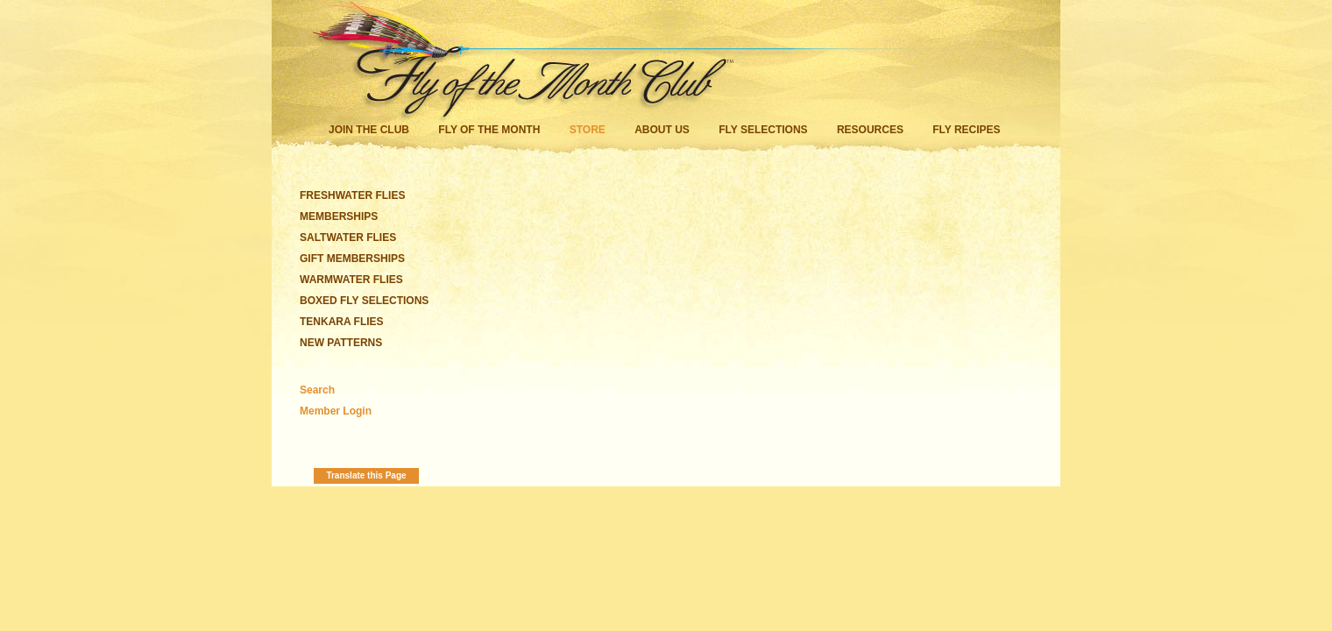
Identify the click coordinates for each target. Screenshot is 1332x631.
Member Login (336, 411)
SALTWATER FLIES (348, 237)
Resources (870, 130)
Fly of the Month (489, 130)
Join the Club (369, 130)
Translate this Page (366, 475)
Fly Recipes (966, 130)
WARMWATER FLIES (351, 279)
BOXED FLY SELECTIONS (364, 300)
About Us (662, 130)
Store (588, 130)
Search (317, 390)
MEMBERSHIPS (339, 216)
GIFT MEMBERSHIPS (352, 258)
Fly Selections (765, 130)
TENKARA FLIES (342, 322)
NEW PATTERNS (341, 343)
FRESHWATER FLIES (352, 195)
